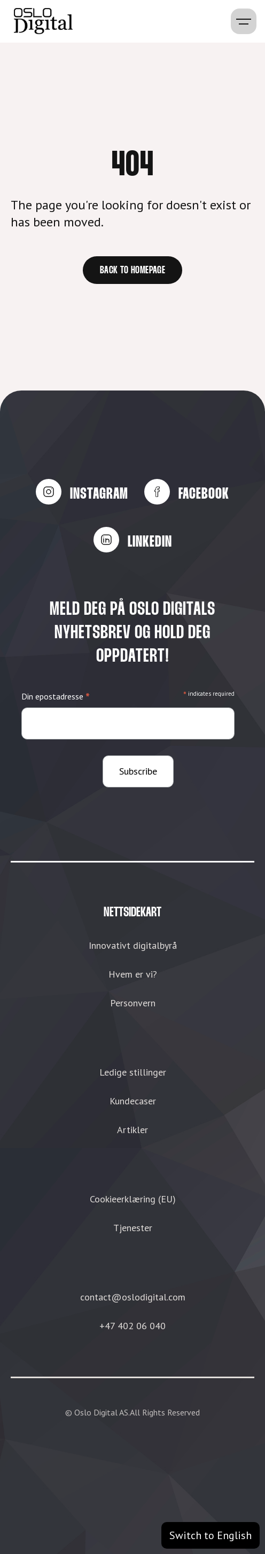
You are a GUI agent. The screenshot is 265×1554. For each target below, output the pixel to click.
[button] (243, 21)
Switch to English (210, 1535)
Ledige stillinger (132, 1072)
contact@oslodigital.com (132, 1297)
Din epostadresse (55, 697)
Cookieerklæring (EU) (133, 1199)
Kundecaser (133, 1101)
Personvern (132, 1003)
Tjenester (132, 1228)
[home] (41, 21)
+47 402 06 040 (132, 1326)
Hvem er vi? (132, 974)
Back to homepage (132, 270)
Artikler (132, 1130)
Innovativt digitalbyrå (133, 945)
